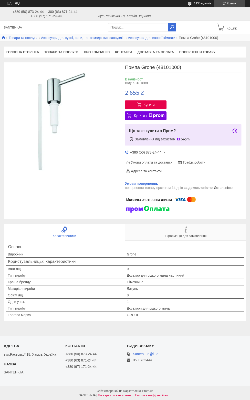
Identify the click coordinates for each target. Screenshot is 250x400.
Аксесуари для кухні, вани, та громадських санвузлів (83, 38)
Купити (149, 105)
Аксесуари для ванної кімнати (151, 38)
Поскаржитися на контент (115, 395)
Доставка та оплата (155, 52)
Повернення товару (197, 52)
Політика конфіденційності (153, 395)
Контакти (123, 52)
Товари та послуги (23, 38)
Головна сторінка (22, 52)
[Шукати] (172, 27)
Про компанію (97, 52)
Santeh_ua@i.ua (145, 354)
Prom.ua (147, 391)
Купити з (149, 115)
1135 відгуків (202, 3)
